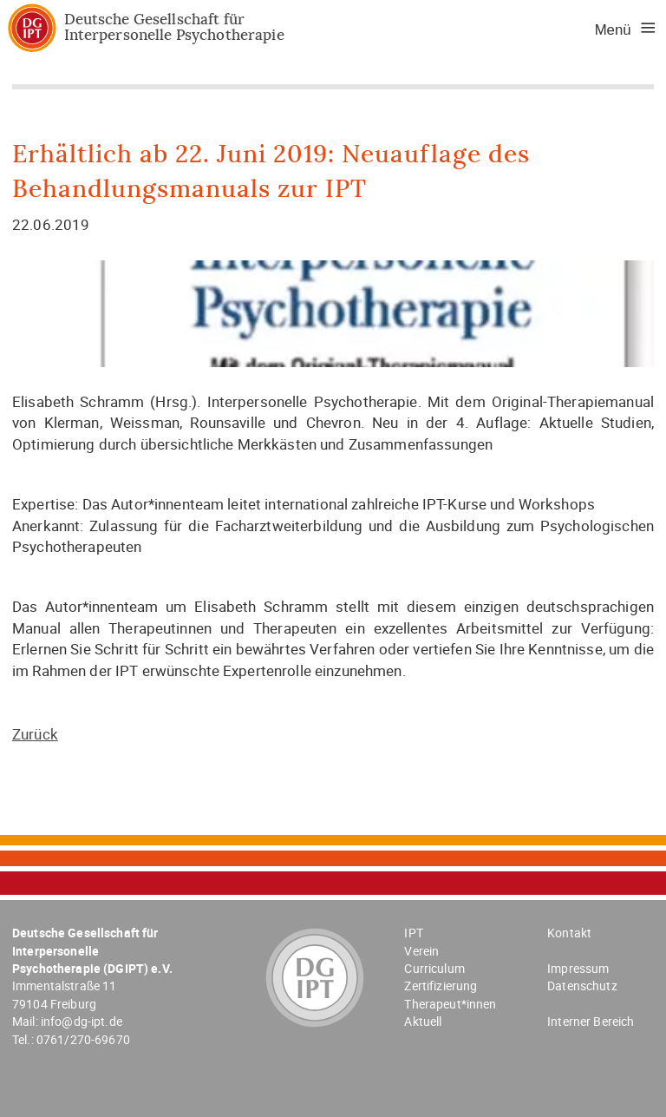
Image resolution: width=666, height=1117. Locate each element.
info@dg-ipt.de (81, 1021)
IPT (413, 932)
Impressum (578, 968)
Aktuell (422, 1021)
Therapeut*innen (450, 1003)
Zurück (35, 734)
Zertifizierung (440, 985)
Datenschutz (582, 985)
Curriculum (434, 968)
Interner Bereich (590, 1021)
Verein (421, 951)
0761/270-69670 (83, 1039)
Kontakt (569, 932)
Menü (613, 30)
